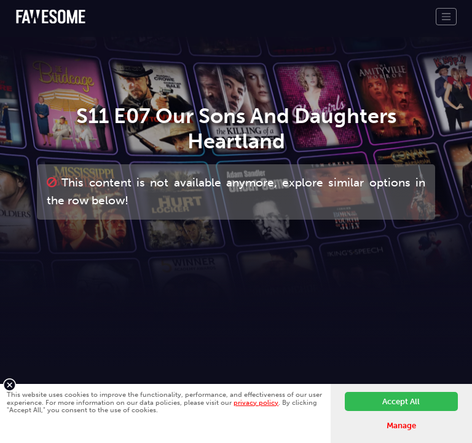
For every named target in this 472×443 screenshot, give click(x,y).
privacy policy (256, 402)
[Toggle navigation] (446, 16)
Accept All (401, 401)
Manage (401, 425)
